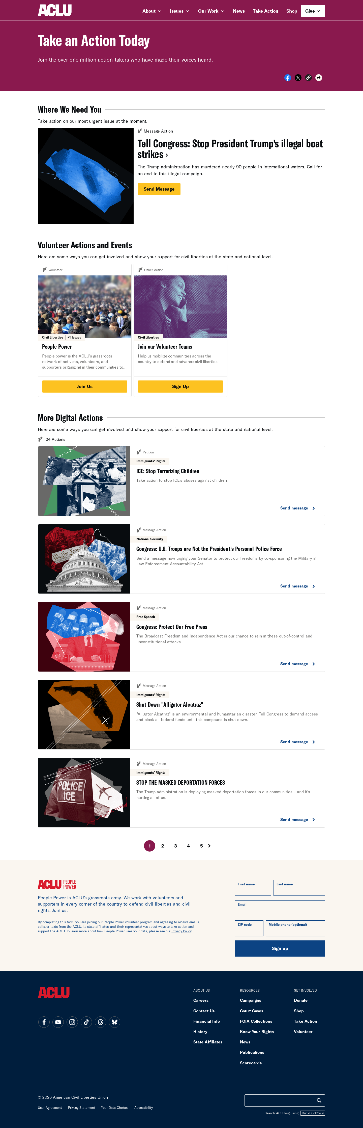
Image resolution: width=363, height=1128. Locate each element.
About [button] (151, 11)
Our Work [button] (211, 11)
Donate (301, 1000)
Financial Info (206, 1021)
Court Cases (251, 1010)
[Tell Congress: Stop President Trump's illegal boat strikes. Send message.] (181, 176)
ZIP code (245, 924)
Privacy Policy (181, 931)
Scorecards (251, 1062)
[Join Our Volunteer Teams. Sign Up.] (180, 330)
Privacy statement (81, 1108)
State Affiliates (207, 1041)
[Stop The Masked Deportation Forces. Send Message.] (181, 792)
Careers (200, 1000)
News (239, 11)
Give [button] (312, 11)
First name (246, 884)
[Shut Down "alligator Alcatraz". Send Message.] (181, 715)
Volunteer (303, 1031)
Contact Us (204, 1010)
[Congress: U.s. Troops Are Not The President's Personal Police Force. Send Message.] (181, 559)
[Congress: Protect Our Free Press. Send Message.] (181, 637)
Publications (252, 1052)
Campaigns (250, 1000)
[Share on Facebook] (287, 79)
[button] (308, 78)
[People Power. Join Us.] (84, 330)
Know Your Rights (257, 1031)
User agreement (50, 1108)
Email (242, 904)
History (200, 1031)
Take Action (265, 11)
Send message (159, 189)
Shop (291, 11)
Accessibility (143, 1108)
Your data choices (114, 1108)
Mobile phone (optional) (288, 924)
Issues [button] (179, 11)
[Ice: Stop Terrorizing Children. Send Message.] (181, 481)
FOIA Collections (256, 1021)
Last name (285, 884)
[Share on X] (298, 79)
